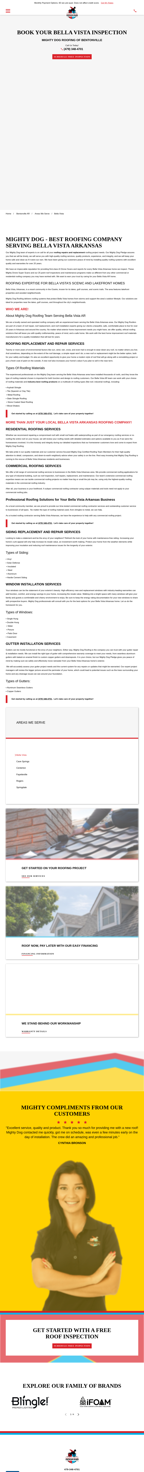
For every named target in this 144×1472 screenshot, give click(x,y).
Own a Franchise (89, 1154)
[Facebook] (66, 1169)
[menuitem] (72, 611)
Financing (20, 1154)
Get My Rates (107, 3)
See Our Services (33, 733)
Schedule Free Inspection (72, 57)
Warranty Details (34, 888)
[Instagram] (72, 1169)
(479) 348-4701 (73, 49)
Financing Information (38, 810)
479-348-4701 (72, 1135)
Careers (125, 1154)
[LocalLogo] (72, 12)
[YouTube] (83, 1169)
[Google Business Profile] (60, 1169)
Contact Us (52, 1154)
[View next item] (78, 1080)
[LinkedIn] (77, 1169)
